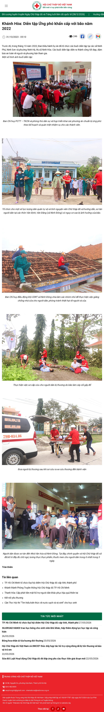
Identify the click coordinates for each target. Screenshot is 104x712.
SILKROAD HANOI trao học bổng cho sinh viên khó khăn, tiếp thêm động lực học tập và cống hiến (50, 630)
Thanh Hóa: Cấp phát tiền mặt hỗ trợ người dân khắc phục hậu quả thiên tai (41, 593)
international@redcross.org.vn (37, 690)
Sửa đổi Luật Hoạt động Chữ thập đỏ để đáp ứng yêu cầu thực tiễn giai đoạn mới (44, 658)
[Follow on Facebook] (52, 709)
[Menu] (6, 5)
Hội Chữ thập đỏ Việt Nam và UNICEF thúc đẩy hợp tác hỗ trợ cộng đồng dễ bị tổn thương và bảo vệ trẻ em (52, 648)
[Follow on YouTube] (63, 709)
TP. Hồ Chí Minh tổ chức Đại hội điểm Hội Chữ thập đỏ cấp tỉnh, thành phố (41, 582)
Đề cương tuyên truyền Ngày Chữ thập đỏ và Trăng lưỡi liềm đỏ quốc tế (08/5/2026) (43, 14)
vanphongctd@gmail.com (15, 690)
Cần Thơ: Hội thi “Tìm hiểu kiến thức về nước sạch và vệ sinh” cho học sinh (41, 602)
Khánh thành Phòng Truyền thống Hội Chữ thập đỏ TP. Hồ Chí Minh (37, 587)
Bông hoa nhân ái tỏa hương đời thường (22, 640)
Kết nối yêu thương (14, 597)
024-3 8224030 (10, 687)
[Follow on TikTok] (58, 709)
